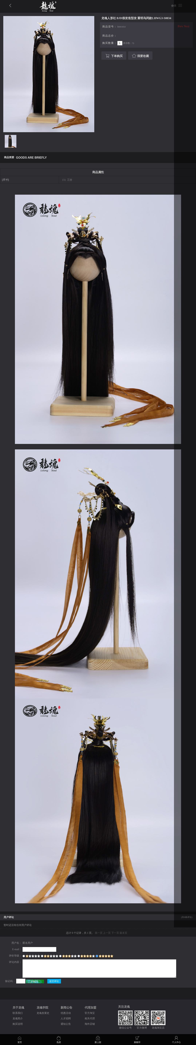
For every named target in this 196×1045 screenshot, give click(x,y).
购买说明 (18, 1024)
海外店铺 (90, 1024)
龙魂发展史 (43, 1013)
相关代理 (90, 1018)
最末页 (123, 933)
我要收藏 (140, 56)
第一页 (98, 933)
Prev (180, 26)
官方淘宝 (90, 1013)
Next (186, 26)
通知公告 (66, 1024)
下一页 (115, 933)
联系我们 (18, 1013)
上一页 (107, 933)
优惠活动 (66, 1013)
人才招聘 (66, 1018)
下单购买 (113, 56)
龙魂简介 (18, 1018)
